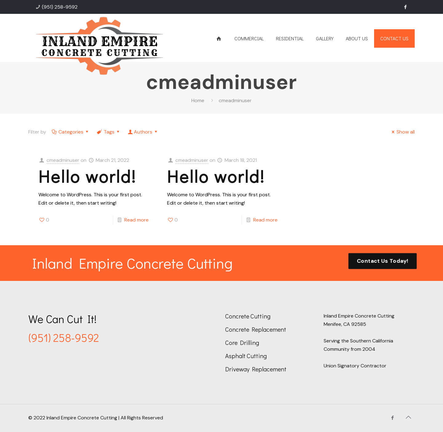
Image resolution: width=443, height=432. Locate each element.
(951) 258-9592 (60, 7)
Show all (402, 132)
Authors (143, 132)
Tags (109, 132)
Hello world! (87, 176)
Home (197, 100)
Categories (70, 132)
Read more (136, 220)
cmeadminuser (62, 160)
